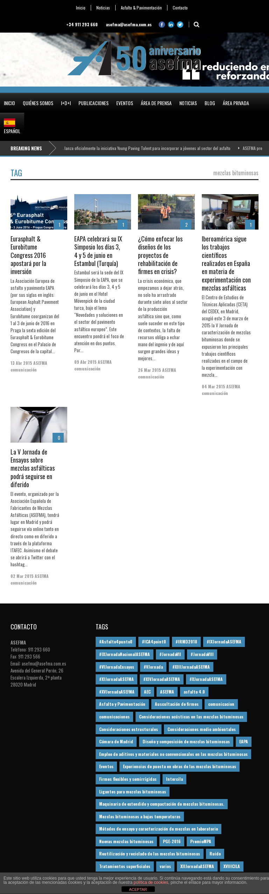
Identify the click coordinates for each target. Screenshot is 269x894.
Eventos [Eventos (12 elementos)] (106, 766)
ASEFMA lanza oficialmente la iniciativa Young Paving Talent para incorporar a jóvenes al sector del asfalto (144, 148)
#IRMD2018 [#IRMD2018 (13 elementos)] (186, 641)
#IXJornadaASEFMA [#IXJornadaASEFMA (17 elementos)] (224, 641)
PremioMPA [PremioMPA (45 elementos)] (200, 841)
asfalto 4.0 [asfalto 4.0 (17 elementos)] (194, 692)
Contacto (180, 8)
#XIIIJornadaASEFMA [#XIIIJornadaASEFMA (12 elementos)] (191, 667)
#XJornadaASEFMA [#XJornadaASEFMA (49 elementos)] (206, 679)
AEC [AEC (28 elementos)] (147, 692)
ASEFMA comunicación (29, 366)
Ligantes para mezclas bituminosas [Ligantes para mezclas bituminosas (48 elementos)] (132, 791)
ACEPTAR (138, 889)
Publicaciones (93, 103)
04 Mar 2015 (213, 386)
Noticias (103, 8)
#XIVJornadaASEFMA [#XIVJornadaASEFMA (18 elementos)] (161, 679)
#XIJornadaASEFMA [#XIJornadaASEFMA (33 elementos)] (116, 679)
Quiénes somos (38, 103)
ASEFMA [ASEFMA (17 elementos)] (167, 692)
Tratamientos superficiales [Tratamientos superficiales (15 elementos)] (124, 866)
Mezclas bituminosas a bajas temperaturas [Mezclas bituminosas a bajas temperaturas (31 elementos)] (139, 816)
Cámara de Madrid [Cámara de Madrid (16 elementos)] (116, 741)
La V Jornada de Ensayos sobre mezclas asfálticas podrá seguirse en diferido (33, 468)
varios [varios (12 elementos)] (165, 866)
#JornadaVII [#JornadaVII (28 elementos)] (170, 654)
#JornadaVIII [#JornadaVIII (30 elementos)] (202, 654)
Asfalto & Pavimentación (141, 8)
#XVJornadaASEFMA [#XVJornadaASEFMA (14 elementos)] (116, 692)
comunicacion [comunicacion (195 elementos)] (221, 704)
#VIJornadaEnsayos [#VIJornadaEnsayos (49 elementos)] (116, 667)
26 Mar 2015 (149, 370)
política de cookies (151, 882)
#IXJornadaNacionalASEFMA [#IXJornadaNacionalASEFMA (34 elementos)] (124, 654)
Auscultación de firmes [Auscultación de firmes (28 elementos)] (177, 704)
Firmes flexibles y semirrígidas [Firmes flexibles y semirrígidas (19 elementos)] (128, 779)
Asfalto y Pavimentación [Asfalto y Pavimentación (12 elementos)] (122, 704)
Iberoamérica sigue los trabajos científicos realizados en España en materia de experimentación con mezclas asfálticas (226, 263)
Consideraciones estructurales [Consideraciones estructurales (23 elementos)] (128, 729)
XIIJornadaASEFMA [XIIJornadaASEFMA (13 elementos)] (197, 866)
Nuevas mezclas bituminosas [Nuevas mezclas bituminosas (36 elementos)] (126, 841)
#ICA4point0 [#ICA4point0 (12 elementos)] (154, 641)
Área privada (236, 103)
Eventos (124, 103)
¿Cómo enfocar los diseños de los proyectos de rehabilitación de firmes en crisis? (160, 255)
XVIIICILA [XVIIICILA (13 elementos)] (231, 866)
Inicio (80, 8)
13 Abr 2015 (21, 363)
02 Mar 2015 (22, 576)
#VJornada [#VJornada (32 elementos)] (153, 667)
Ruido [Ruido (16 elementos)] (215, 854)
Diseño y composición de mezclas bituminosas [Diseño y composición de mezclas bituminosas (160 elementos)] (186, 741)
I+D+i (66, 103)
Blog (210, 103)
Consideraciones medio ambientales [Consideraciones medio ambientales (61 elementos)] (201, 729)
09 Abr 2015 (85, 362)
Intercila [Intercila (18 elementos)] (174, 779)
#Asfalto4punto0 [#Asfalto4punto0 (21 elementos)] (115, 641)
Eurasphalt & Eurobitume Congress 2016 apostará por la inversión (28, 255)
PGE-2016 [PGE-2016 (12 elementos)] (172, 841)
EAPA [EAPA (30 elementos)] (243, 741)
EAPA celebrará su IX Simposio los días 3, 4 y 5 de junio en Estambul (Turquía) (98, 251)
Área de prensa (156, 103)
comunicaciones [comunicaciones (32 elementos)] (114, 716)
